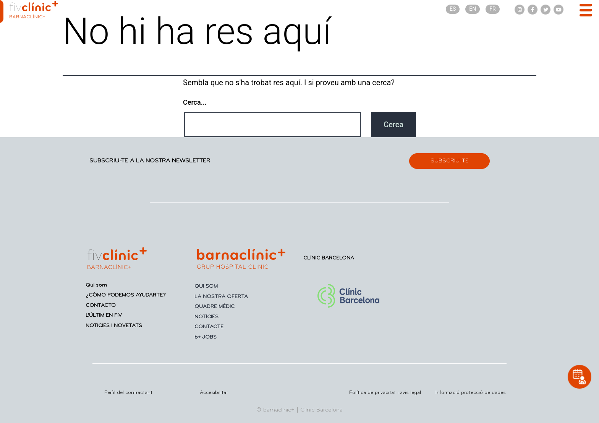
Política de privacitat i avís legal (385, 392)
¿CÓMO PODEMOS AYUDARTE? (126, 295)
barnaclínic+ (279, 410)
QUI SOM (206, 286)
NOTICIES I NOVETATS (114, 326)
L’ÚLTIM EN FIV (104, 315)
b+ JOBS (205, 337)
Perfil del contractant (128, 392)
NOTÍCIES (206, 317)
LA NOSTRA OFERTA (221, 297)
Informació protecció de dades (470, 392)
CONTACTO (101, 305)
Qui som (96, 285)
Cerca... (195, 102)
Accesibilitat (214, 392)
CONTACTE (208, 327)
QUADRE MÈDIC (214, 307)
